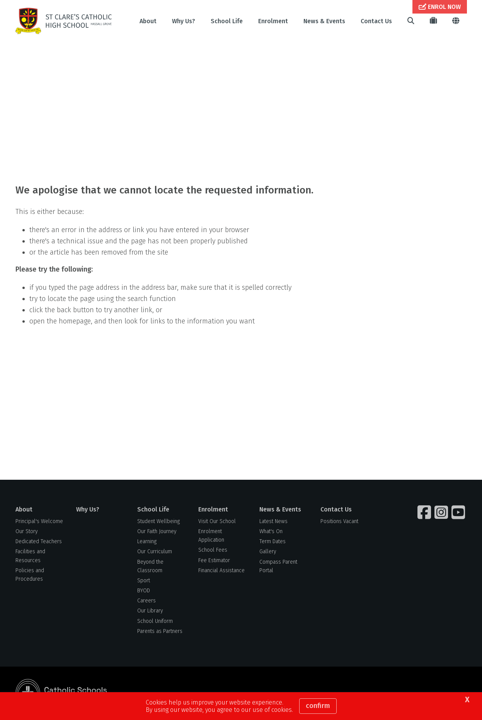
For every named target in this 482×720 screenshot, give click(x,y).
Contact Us (376, 21)
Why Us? (183, 21)
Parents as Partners (159, 631)
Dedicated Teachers (38, 541)
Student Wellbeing (158, 521)
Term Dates (272, 541)
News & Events (324, 21)
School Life (227, 21)
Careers (146, 600)
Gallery (267, 551)
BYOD (143, 590)
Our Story (26, 531)
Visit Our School (217, 521)
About (148, 21)
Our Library (150, 610)
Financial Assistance (221, 570)
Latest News (273, 521)
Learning (147, 541)
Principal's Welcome (39, 521)
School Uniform (155, 621)
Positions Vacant (339, 521)
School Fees (212, 550)
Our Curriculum (154, 551)
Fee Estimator (214, 560)
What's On (271, 531)
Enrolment (273, 21)
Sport (143, 580)
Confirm (318, 705)
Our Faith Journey (156, 531)
